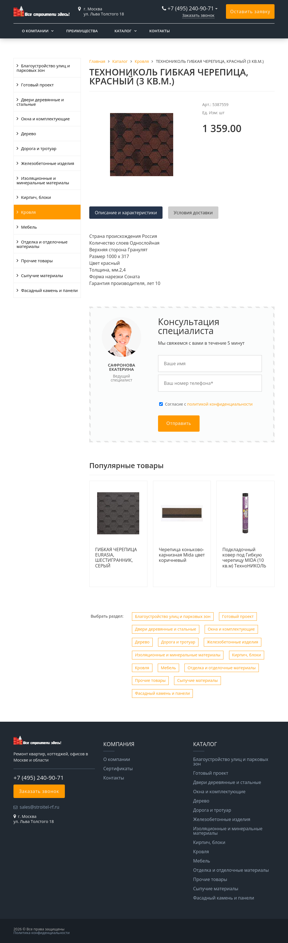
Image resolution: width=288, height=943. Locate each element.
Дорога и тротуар (38, 148)
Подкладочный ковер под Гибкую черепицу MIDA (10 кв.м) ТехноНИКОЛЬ (244, 558)
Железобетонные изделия (47, 163)
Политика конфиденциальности (41, 932)
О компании (35, 30)
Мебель (29, 227)
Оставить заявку (250, 11)
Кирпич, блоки (36, 197)
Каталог (123, 30)
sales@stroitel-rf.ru (39, 807)
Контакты (159, 30)
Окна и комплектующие (45, 118)
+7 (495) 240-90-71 (191, 8)
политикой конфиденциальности (220, 404)
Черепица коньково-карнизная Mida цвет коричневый (182, 555)
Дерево (28, 133)
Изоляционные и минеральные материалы (43, 180)
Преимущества (82, 30)
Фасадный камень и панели (49, 290)
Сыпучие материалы (42, 275)
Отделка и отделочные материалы (42, 244)
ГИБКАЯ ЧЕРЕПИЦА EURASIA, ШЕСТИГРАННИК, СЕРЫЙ (116, 558)
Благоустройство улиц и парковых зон (43, 68)
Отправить (178, 423)
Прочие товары (37, 260)
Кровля (28, 212)
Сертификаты (118, 768)
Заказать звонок (198, 15)
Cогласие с (209, 404)
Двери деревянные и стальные (40, 102)
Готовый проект (37, 85)
